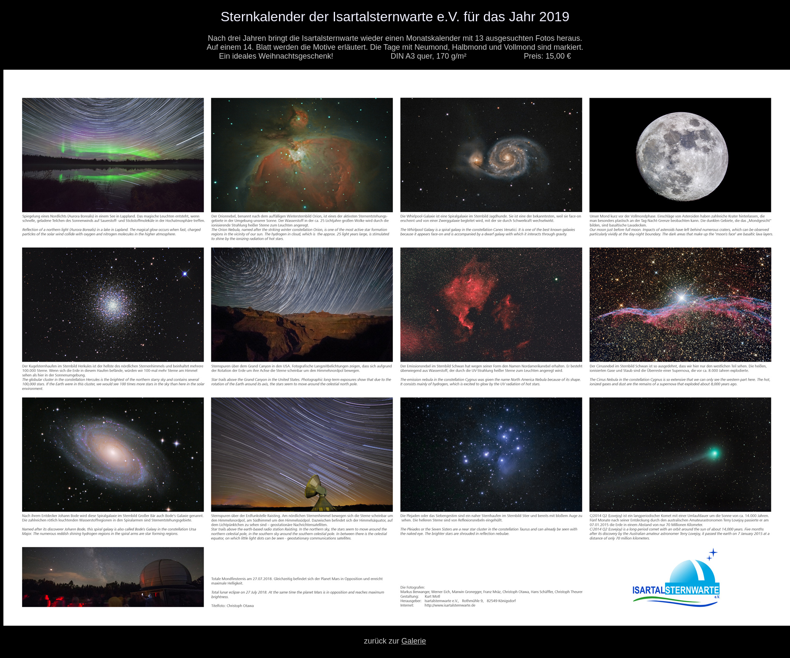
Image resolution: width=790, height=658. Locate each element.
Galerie (413, 641)
